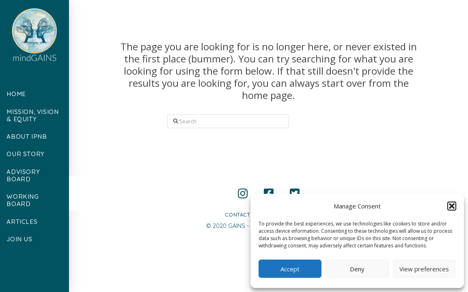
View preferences (424, 269)
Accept (290, 269)
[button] (452, 206)
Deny (357, 269)
